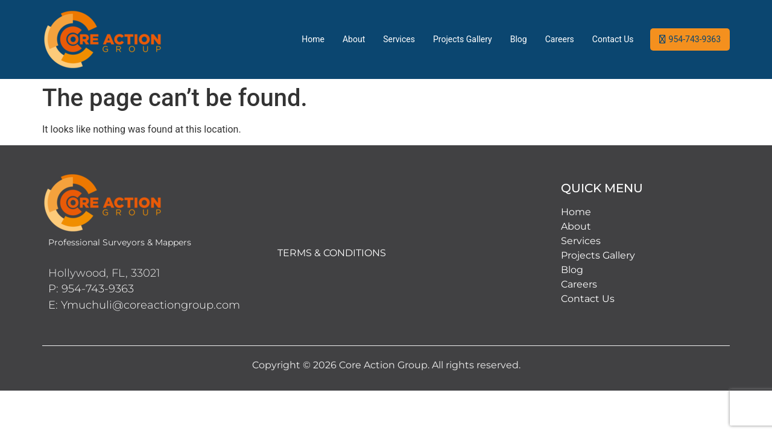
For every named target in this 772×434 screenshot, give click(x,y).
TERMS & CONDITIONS (331, 253)
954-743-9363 (695, 39)
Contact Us (613, 39)
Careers (559, 39)
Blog (518, 39)
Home (313, 39)
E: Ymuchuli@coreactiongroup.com (144, 305)
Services (399, 39)
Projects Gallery (462, 39)
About (354, 39)
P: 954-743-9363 (91, 288)
